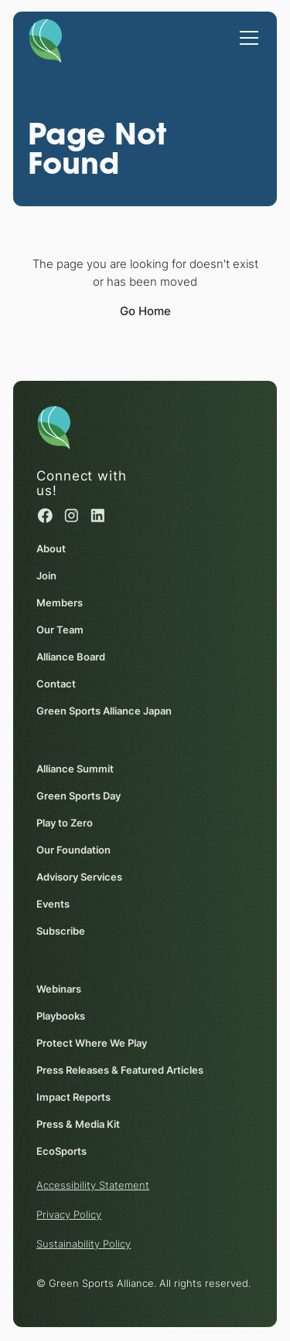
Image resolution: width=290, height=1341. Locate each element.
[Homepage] (45, 38)
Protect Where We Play (91, 1043)
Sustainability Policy (83, 1243)
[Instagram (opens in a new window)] (71, 516)
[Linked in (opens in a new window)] (98, 516)
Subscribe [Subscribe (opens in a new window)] (60, 931)
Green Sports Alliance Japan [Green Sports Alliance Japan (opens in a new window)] (104, 710)
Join (46, 575)
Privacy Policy (68, 1214)
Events (53, 904)
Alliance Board (70, 656)
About (51, 548)
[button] (245, 30)
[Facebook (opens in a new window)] (45, 516)
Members (59, 602)
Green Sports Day (78, 795)
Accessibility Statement (92, 1185)
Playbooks (60, 1016)
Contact (56, 683)
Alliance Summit (75, 768)
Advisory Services (79, 877)
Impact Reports (73, 1097)
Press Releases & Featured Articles (119, 1070)
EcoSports (61, 1151)
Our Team (60, 629)
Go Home (145, 311)
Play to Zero (64, 822)
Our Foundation (73, 850)
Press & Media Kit (78, 1124)
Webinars (58, 989)
